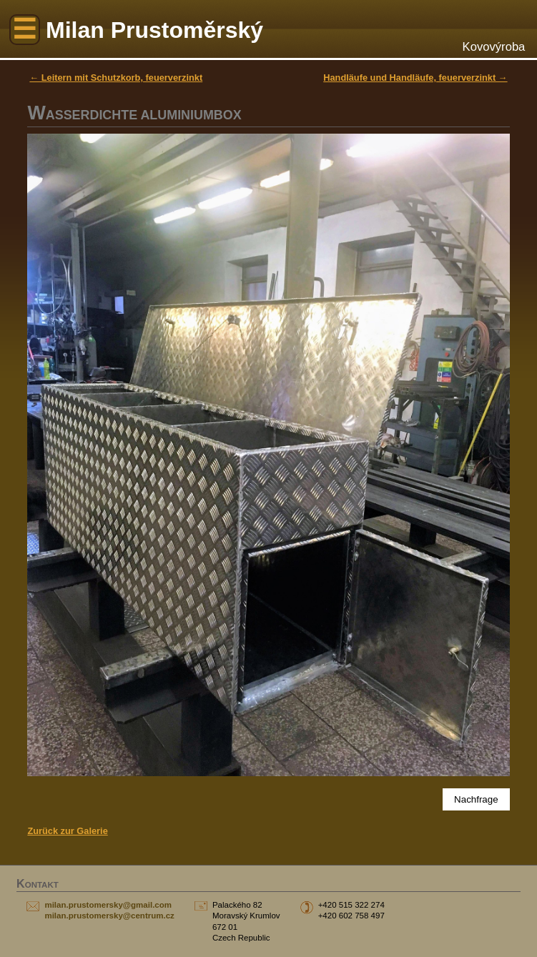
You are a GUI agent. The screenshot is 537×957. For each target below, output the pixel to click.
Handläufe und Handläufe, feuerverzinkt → (415, 77)
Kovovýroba (494, 47)
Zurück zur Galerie (67, 830)
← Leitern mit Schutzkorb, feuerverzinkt (115, 77)
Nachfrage (476, 799)
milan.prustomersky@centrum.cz (109, 915)
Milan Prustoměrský (154, 30)
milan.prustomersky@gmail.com (108, 905)
